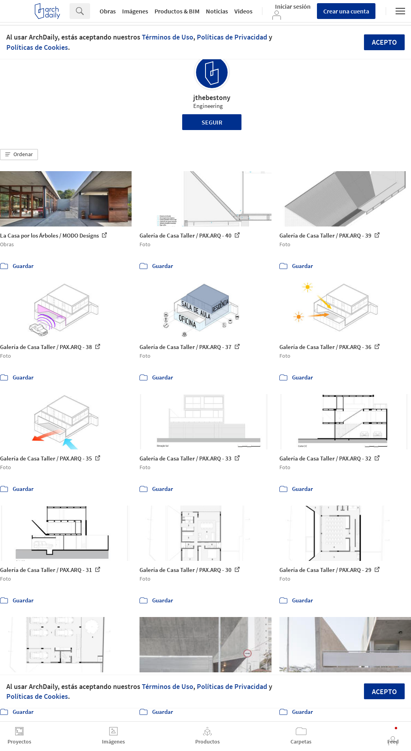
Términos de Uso (167, 37)
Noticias (217, 11)
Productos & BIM (177, 11)
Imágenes (135, 11)
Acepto (384, 42)
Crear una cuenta (346, 11)
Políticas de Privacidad (232, 37)
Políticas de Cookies (37, 47)
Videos (243, 11)
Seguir (212, 122)
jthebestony (211, 97)
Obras (108, 11)
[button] (19, 154)
